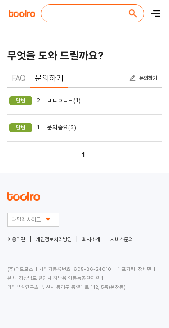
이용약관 (16, 239)
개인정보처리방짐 (54, 239)
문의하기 (148, 78)
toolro (23, 13)
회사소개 (91, 239)
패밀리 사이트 (33, 219)
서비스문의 (121, 239)
